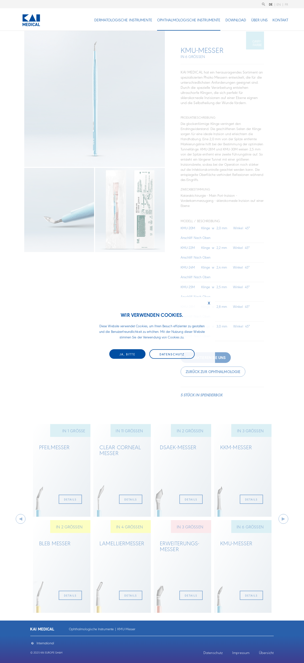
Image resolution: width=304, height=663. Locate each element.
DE (271, 4)
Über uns (259, 19)
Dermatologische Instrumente (123, 19)
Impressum (240, 652)
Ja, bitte (127, 354)
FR (286, 4)
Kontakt (280, 19)
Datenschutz (213, 652)
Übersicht (266, 652)
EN (279, 4)
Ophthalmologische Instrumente (188, 19)
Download (235, 19)
